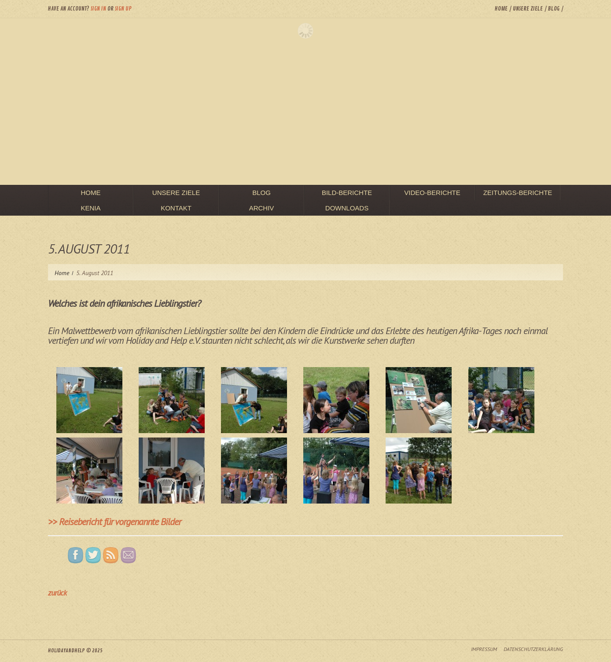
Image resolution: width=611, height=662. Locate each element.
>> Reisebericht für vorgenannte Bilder (114, 521)
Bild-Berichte (347, 192)
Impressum (484, 649)
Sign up (123, 8)
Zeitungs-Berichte (517, 192)
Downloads (346, 208)
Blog (553, 8)
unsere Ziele (528, 8)
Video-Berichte (432, 192)
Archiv (261, 208)
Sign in (98, 8)
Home (501, 8)
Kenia (90, 208)
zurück (57, 593)
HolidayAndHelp (66, 650)
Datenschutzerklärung (533, 649)
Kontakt (176, 208)
